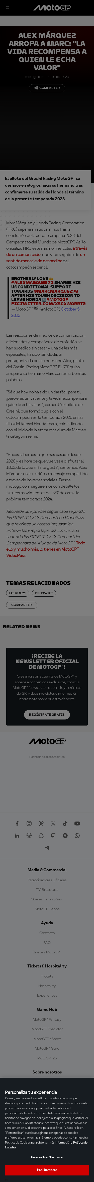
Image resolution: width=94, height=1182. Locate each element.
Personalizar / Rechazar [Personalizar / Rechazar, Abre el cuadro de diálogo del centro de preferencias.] (47, 1157)
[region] (47, 1130)
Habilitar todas (47, 1170)
